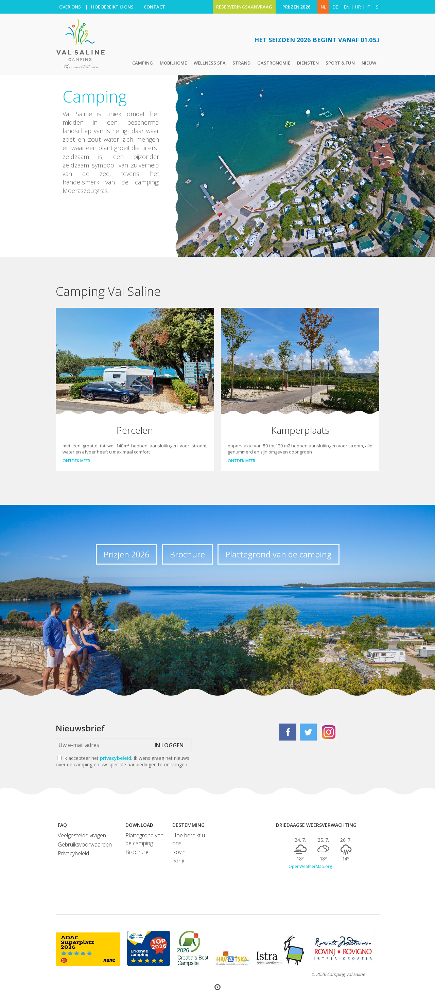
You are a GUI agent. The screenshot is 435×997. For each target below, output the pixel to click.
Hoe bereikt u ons (188, 839)
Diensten (308, 63)
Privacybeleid (73, 853)
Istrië (178, 861)
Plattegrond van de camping (278, 554)
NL (323, 7)
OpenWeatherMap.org (310, 866)
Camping (142, 63)
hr (358, 7)
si (378, 7)
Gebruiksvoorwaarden (85, 844)
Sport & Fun (340, 63)
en (346, 7)
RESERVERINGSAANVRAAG (244, 7)
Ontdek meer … (78, 461)
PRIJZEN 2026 (296, 7)
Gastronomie (273, 63)
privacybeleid (115, 758)
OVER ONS (70, 7)
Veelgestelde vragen (82, 835)
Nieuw (369, 63)
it (368, 7)
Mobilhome (173, 63)
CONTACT (154, 7)
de (335, 7)
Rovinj (179, 852)
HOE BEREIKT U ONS (112, 7)
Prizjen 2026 (127, 554)
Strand (241, 63)
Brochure (187, 554)
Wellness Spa (210, 63)
